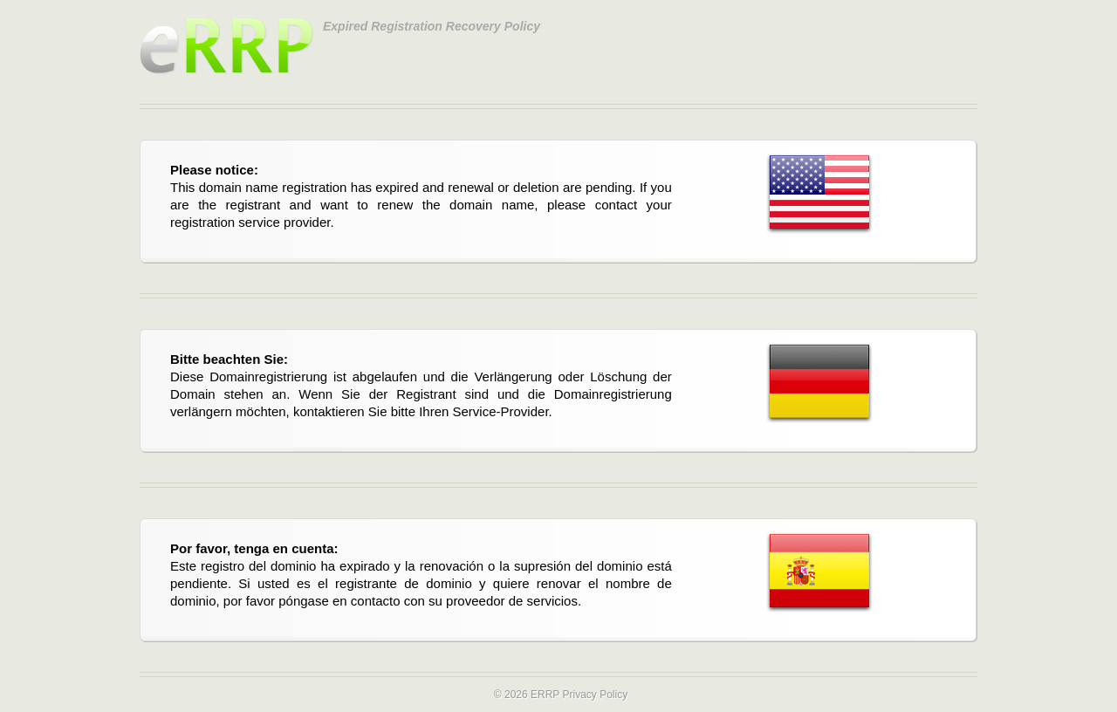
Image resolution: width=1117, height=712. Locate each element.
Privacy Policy (594, 694)
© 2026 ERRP (526, 694)
